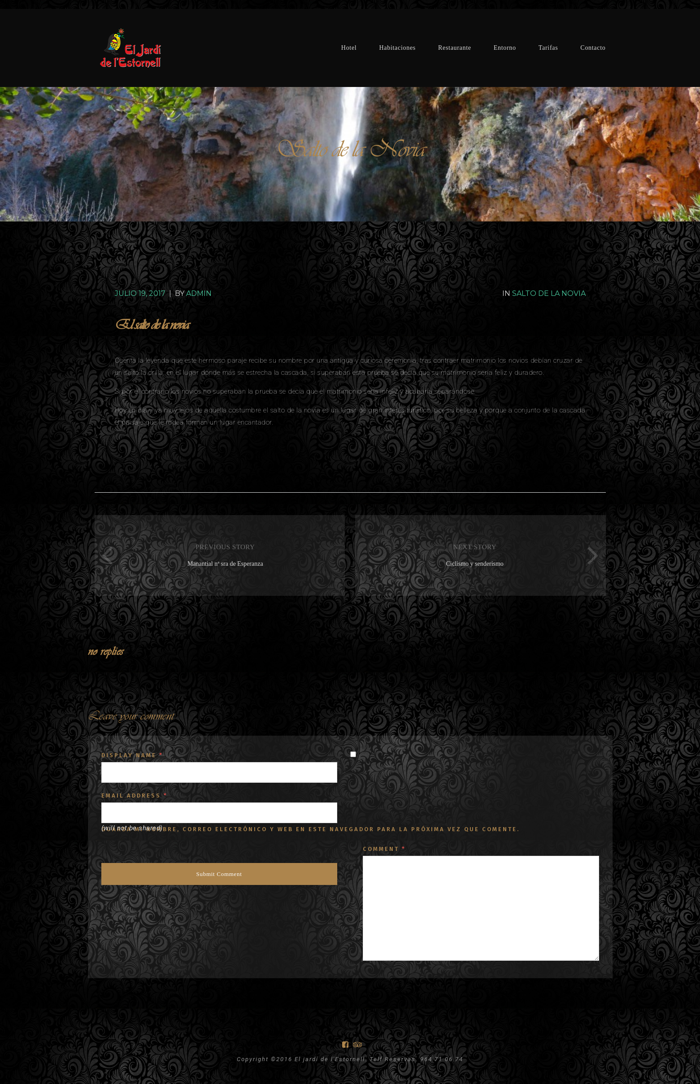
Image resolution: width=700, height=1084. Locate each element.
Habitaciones (397, 47)
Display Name (132, 755)
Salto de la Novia (549, 293)
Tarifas (548, 47)
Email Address (134, 795)
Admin (199, 293)
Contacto (592, 47)
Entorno (505, 47)
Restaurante (454, 47)
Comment (384, 849)
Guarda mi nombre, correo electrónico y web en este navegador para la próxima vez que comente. (310, 829)
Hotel (349, 47)
